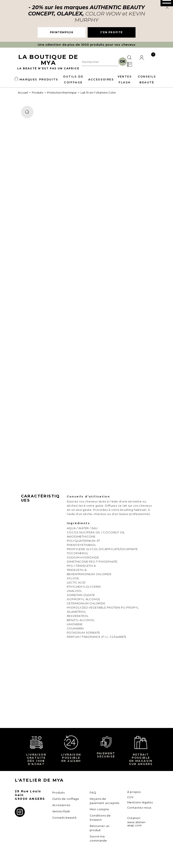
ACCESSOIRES (101, 79)
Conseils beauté (64, 817)
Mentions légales (140, 802)
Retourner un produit (100, 828)
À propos (134, 792)
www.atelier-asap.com (137, 823)
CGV (130, 797)
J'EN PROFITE (111, 32)
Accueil (23, 92)
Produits (37, 92)
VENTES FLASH (125, 79)
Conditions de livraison (100, 817)
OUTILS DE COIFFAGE (73, 79)
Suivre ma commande (98, 838)
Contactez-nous (139, 807)
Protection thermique (62, 92)
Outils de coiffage (65, 798)
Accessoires (61, 805)
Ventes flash (61, 811)
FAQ (93, 792)
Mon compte (99, 809)
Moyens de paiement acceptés (104, 801)
